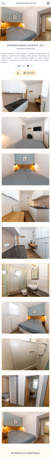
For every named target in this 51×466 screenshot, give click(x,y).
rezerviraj (29, 73)
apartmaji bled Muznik (26, 3)
